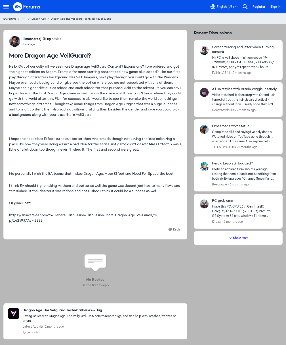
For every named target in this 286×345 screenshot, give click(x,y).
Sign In (275, 7)
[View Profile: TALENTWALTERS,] (204, 129)
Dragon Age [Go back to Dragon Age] (39, 19)
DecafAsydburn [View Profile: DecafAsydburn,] (223, 110)
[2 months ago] (241, 73)
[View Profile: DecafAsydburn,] (204, 92)
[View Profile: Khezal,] (204, 204)
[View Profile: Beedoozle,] (204, 166)
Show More (238, 238)
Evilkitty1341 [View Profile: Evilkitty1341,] (221, 73)
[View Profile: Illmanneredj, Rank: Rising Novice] (14, 41)
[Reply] (174, 230)
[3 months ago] (238, 184)
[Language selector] (224, 6)
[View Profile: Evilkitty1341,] (204, 50)
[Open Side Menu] (6, 6)
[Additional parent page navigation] (24, 19)
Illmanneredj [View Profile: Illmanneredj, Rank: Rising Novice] (32, 39)
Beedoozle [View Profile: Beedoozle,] (219, 184)
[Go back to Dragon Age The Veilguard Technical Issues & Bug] (103, 310)
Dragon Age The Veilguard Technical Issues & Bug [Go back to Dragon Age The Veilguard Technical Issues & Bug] (81, 19)
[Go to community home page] (26, 6)
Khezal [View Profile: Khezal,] (216, 222)
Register (258, 7)
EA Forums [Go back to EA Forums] (9, 19)
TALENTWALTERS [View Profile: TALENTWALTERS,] (224, 147)
